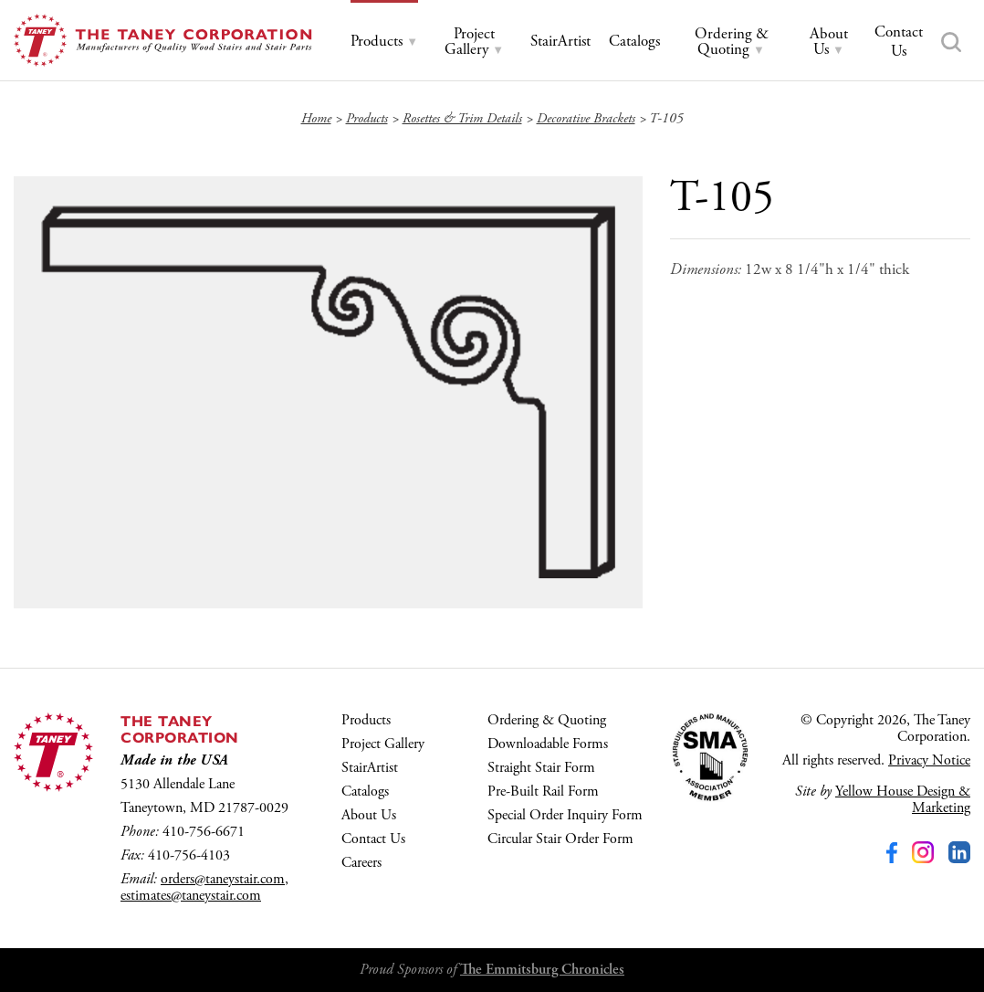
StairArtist (369, 767)
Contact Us (373, 839)
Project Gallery (382, 744)
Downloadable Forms (547, 744)
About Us (368, 815)
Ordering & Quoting (546, 720)
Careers (361, 862)
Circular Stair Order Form (560, 839)
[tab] (384, 41)
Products (366, 720)
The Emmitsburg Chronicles (542, 969)
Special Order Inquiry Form (565, 815)
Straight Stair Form (541, 767)
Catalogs (365, 791)
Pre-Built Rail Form (543, 791)
